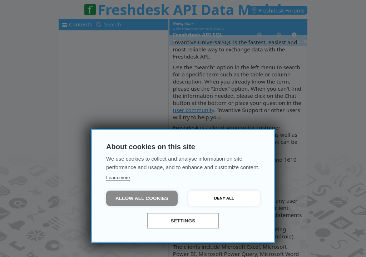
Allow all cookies (141, 198)
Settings (182, 220)
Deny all (224, 198)
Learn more (118, 177)
